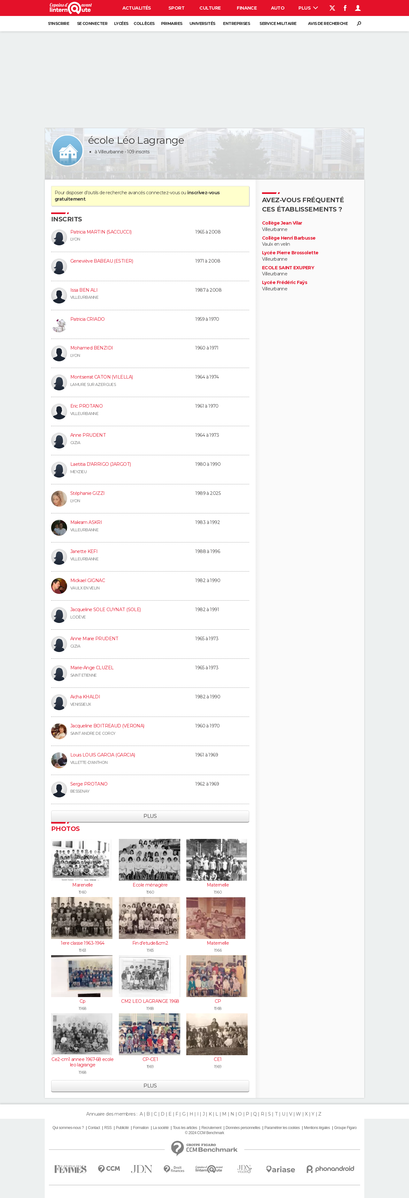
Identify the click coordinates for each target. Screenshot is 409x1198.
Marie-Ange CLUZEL (91, 668)
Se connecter (92, 23)
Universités (202, 23)
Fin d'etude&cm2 (150, 943)
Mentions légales (317, 1127)
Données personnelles (243, 1127)
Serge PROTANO (89, 784)
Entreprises (236, 23)
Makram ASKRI (86, 522)
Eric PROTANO (86, 406)
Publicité (122, 1127)
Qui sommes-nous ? (68, 1127)
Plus (308, 8)
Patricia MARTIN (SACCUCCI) (100, 232)
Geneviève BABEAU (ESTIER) (101, 261)
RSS (108, 1127)
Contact (94, 1127)
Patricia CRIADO (87, 319)
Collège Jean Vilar (282, 223)
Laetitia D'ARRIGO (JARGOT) (100, 464)
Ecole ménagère (150, 885)
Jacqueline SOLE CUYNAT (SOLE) (105, 609)
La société (160, 1127)
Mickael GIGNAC (87, 580)
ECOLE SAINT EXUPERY (288, 268)
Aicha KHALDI (85, 697)
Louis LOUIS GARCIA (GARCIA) (102, 755)
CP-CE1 (150, 1059)
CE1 (217, 1059)
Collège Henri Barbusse (289, 238)
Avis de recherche (328, 23)
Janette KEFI (83, 551)
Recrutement (211, 1127)
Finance (247, 8)
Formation (141, 1127)
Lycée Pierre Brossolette (290, 253)
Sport (176, 8)
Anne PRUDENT (88, 435)
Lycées (121, 23)
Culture (209, 8)
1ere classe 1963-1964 (82, 943)
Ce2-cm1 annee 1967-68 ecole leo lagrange (82, 1062)
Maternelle (218, 885)
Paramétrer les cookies (282, 1127)
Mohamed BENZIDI (91, 348)
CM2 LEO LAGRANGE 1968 (150, 1001)
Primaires (171, 23)
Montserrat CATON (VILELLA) (101, 377)
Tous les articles (185, 1127)
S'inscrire (58, 23)
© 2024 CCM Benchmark (204, 1133)
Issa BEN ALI (83, 290)
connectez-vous (163, 193)
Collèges (144, 23)
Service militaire (277, 23)
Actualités (136, 8)
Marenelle (82, 885)
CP (218, 1001)
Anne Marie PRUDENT (94, 638)
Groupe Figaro (345, 1127)
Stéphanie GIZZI (87, 493)
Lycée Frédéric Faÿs (284, 282)
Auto (278, 8)
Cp (82, 1001)
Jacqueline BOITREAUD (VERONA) (107, 726)
